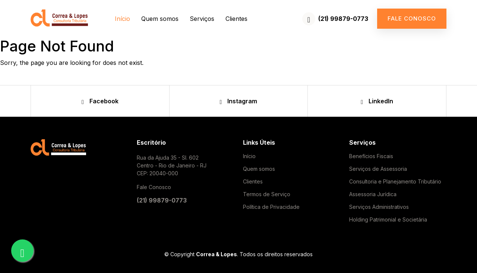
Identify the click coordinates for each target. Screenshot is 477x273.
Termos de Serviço (266, 194)
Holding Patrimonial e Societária (388, 219)
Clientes (236, 18)
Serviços (202, 18)
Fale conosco (412, 18)
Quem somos (160, 18)
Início (122, 18)
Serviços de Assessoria (378, 169)
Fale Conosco (154, 187)
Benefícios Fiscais (371, 156)
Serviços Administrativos (379, 207)
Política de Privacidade (271, 207)
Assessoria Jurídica (373, 194)
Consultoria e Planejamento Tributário (395, 181)
